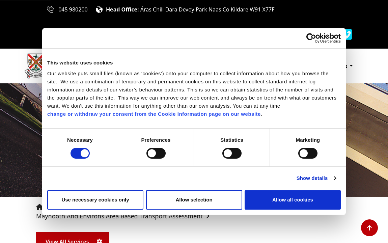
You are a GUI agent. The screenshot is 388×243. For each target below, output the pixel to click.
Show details (312, 178)
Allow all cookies (292, 199)
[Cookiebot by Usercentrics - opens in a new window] (311, 38)
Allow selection (193, 199)
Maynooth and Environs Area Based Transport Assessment (119, 216)
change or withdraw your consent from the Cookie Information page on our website (154, 114)
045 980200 (73, 9)
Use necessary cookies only (95, 199)
